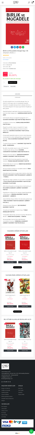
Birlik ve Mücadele (10, 254)
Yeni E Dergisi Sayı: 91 (10, 295)
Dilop (25, 297)
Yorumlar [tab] (17, 97)
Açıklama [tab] (17, 94)
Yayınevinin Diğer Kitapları (17, 275)
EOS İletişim (10, 256)
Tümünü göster (17, 267)
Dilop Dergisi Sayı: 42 (25, 295)
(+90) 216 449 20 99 (5, 375)
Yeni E (10, 297)
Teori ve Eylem (25, 343)
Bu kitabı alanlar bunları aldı (17, 319)
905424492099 (14, 375)
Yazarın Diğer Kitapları (17, 231)
